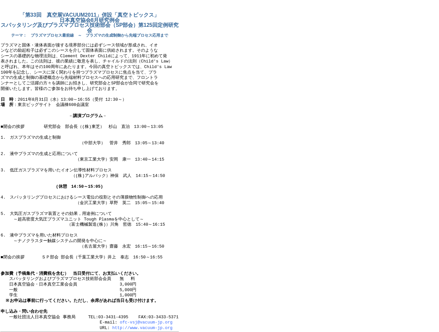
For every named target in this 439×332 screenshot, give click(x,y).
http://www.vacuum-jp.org (142, 328)
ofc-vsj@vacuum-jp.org (146, 322)
